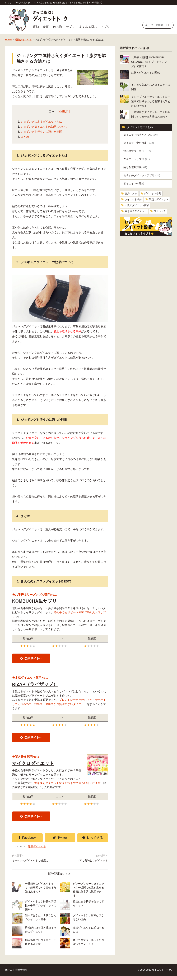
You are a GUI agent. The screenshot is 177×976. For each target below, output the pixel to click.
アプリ (105, 26)
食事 (46, 26)
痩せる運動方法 (135, 167)
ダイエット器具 (152, 193)
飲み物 (57, 26)
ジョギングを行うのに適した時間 (41, 131)
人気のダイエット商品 (137, 205)
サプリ (70, 26)
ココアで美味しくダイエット (91, 860)
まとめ (25, 136)
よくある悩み (88, 26)
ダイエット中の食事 (138, 142)
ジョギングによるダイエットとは (41, 121)
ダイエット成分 (133, 199)
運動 (36, 26)
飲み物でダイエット (137, 150)
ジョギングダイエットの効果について (44, 126)
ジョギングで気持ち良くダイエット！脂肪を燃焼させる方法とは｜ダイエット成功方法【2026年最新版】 (54, 2)
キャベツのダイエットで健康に (30, 860)
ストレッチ (160, 211)
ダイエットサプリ (136, 159)
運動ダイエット (23, 39)
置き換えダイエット (136, 211)
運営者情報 (21, 970)
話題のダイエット (158, 199)
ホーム (8, 970)
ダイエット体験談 (133, 183)
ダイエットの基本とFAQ (140, 134)
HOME (8, 39)
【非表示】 (63, 111)
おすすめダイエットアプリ (141, 175)
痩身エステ (131, 193)
